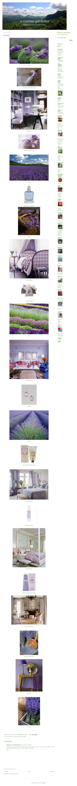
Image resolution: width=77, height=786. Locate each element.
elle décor (29, 131)
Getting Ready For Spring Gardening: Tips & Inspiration (60, 233)
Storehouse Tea (60, 277)
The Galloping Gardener (60, 147)
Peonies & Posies (60, 111)
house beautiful (29, 501)
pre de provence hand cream (29, 465)
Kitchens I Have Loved (60, 248)
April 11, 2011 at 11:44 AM (26, 744)
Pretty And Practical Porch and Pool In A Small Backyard (60, 86)
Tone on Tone (60, 162)
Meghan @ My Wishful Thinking (13, 744)
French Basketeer (60, 290)
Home (29, 771)
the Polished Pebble (60, 223)
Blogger (43, 782)
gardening (11, 736)
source (29, 65)
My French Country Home (60, 58)
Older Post (52, 771)
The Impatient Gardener (60, 64)
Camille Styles (59, 341)
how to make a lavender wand (29, 87)
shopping (23, 736)
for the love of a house (60, 131)
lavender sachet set (30, 301)
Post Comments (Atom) (13, 773)
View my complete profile (62, 34)
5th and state (60, 90)
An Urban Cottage (60, 312)
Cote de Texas (59, 74)
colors (8, 736)
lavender (20, 736)
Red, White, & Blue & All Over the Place (60, 334)
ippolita (29, 406)
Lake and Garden (60, 238)
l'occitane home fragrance (29, 205)
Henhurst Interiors (60, 256)
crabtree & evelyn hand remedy (29, 592)
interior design (15, 736)
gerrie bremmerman (29, 626)
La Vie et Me (60, 301)
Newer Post (6, 771)
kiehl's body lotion (29, 525)
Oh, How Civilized (59, 338)
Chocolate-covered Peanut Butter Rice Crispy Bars (60, 125)
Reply (7, 750)
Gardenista (60, 49)
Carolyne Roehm (60, 98)
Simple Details (59, 186)
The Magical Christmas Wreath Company (60, 176)
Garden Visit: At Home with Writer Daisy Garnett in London (60, 53)
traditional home (29, 568)
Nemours (59, 263)
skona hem (29, 693)
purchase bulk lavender (29, 656)
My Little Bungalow (60, 116)
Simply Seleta (60, 103)
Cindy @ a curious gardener (65, 32)
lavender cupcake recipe (29, 150)
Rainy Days (60, 245)
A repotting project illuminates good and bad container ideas (60, 69)
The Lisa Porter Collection (60, 325)
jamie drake (29, 380)
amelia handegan (29, 280)
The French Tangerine (60, 213)
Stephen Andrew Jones (59, 200)
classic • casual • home (59, 81)
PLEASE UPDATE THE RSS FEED (60, 77)
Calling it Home (60, 266)
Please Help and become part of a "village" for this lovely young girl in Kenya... (60, 138)
